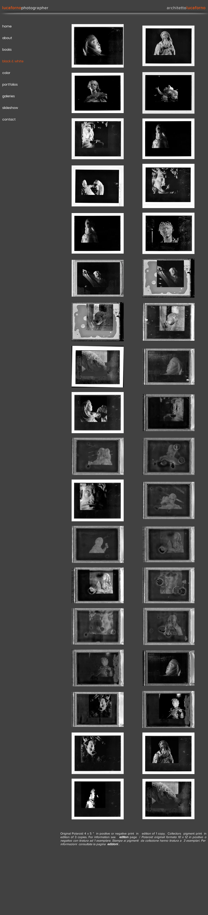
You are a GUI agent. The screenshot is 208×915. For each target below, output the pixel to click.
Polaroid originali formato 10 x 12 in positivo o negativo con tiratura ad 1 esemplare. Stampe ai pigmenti (133, 838)
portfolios (10, 84)
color (6, 72)
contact (9, 119)
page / (129, 837)
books (7, 49)
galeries (8, 96)
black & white (13, 61)
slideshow (10, 107)
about (7, 38)
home (7, 26)
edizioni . (113, 844)
